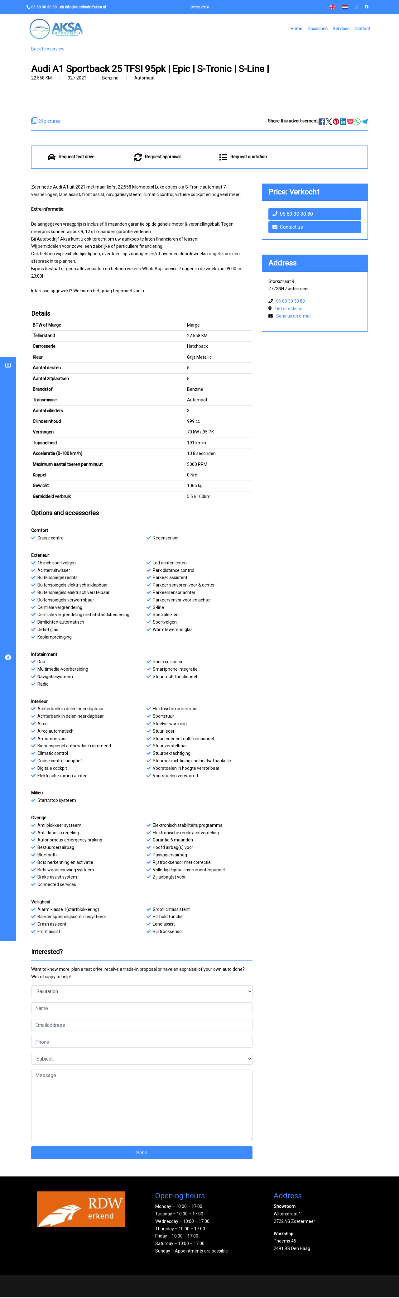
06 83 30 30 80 (292, 215)
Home (296, 28)
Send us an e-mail (293, 316)
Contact (362, 28)
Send (141, 1154)
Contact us (287, 228)
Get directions (288, 309)
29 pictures (45, 122)
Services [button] (341, 28)
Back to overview (48, 49)
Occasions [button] (317, 28)
